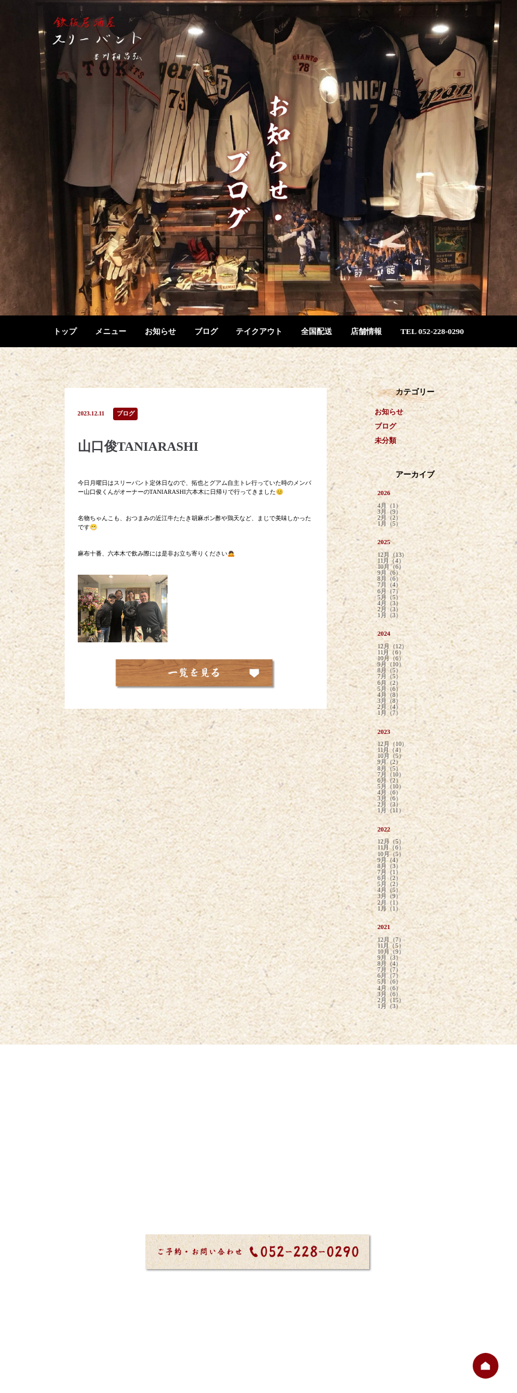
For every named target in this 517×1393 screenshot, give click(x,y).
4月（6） (390, 793)
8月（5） (390, 670)
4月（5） (390, 890)
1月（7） (390, 713)
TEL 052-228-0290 (432, 331)
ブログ (206, 331)
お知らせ (160, 331)
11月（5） (391, 946)
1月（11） (391, 811)
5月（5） (390, 597)
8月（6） (390, 579)
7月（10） (391, 775)
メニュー (110, 331)
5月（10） (391, 787)
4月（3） (390, 603)
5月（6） (390, 689)
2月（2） (390, 518)
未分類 (385, 440)
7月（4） (390, 585)
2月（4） (390, 707)
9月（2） (390, 762)
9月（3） (390, 958)
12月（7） (391, 940)
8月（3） (390, 866)
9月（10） (391, 664)
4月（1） (390, 506)
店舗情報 (366, 331)
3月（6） (390, 799)
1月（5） (390, 524)
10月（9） (391, 952)
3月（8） (390, 701)
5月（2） (390, 884)
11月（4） (391, 561)
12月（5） (391, 842)
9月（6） (390, 573)
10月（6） (391, 567)
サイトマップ (220, 1357)
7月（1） (390, 872)
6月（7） (390, 591)
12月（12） (392, 647)
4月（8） (390, 695)
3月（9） (390, 512)
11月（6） (391, 652)
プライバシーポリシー (285, 1357)
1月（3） (390, 615)
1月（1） (390, 909)
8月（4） (390, 964)
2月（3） (390, 609)
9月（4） (390, 860)
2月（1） (390, 903)
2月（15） (391, 1000)
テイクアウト (259, 331)
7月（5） (390, 676)
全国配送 (316, 331)
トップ (65, 331)
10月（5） (391, 756)
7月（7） (390, 970)
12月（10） (392, 744)
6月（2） (390, 683)
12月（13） (392, 555)
